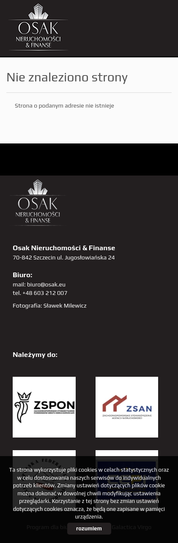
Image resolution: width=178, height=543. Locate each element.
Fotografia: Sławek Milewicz (50, 305)
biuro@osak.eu (46, 284)
